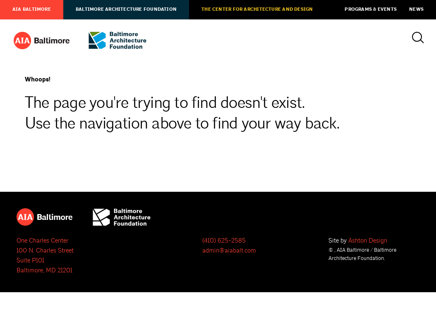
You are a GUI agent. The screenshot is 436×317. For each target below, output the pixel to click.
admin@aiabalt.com (229, 251)
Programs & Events (371, 9)
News (416, 9)
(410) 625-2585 (224, 241)
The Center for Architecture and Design (257, 9)
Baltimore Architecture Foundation (126, 9)
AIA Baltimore (31, 9)
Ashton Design (367, 241)
